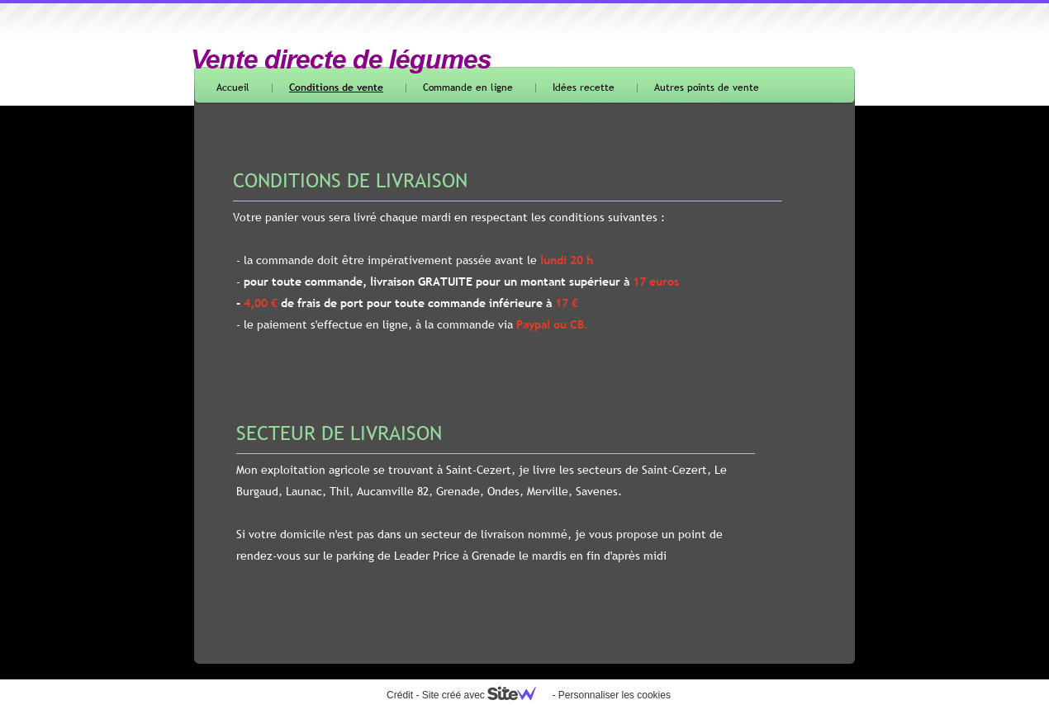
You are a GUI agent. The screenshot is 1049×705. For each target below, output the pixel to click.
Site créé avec (485, 695)
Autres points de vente (706, 87)
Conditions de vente (336, 87)
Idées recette (584, 87)
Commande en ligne (468, 87)
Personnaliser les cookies (614, 695)
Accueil (232, 87)
